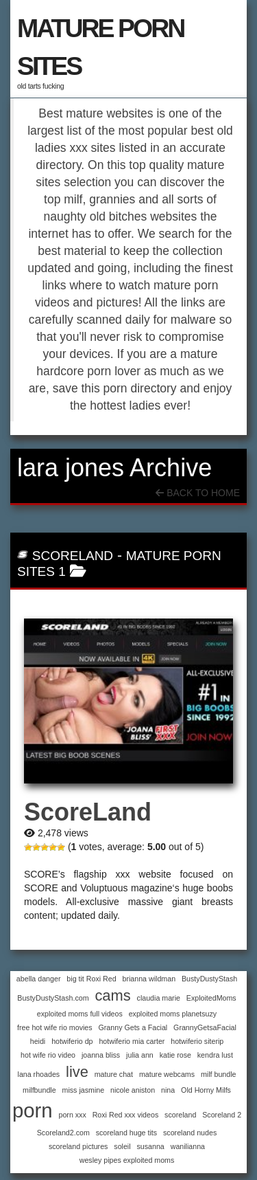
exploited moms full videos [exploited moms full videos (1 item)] (80, 1014)
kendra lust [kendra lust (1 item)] (215, 1055)
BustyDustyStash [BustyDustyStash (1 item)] (209, 979)
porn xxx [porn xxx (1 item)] (72, 1115)
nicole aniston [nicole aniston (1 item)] (132, 1090)
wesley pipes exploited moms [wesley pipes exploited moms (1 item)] (127, 1160)
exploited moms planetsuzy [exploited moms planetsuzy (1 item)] (173, 1014)
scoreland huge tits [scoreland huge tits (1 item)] (126, 1132)
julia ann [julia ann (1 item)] (140, 1055)
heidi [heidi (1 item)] (38, 1041)
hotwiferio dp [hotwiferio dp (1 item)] (72, 1041)
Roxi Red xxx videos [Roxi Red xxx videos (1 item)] (126, 1115)
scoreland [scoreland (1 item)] (180, 1115)
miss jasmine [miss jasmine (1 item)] (83, 1090)
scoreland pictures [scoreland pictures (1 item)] (78, 1146)
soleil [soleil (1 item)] (122, 1146)
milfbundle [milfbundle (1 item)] (39, 1090)
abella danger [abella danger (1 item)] (38, 979)
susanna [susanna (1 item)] (150, 1146)
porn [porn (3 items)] (32, 1110)
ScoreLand (72, 555)
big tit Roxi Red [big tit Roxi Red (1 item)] (91, 979)
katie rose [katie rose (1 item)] (175, 1055)
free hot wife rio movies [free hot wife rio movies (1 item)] (55, 1027)
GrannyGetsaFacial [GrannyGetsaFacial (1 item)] (204, 1027)
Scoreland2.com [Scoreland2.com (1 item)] (63, 1132)
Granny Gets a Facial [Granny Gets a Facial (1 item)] (133, 1027)
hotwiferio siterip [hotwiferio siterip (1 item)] (197, 1041)
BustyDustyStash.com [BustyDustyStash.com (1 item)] (52, 998)
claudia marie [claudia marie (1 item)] (158, 998)
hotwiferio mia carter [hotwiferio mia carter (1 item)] (131, 1041)
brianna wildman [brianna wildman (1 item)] (149, 979)
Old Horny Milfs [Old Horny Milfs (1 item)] (206, 1090)
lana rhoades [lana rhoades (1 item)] (39, 1074)
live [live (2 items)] (77, 1071)
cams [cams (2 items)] (112, 995)
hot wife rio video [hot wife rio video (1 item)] (48, 1055)
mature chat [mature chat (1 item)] (114, 1074)
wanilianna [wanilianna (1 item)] (188, 1146)
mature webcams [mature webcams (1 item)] (167, 1074)
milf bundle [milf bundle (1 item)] (218, 1074)
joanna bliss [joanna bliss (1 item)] (101, 1055)
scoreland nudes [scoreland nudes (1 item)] (190, 1132)
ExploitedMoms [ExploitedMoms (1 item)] (211, 998)
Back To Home (198, 492)
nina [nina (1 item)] (168, 1090)
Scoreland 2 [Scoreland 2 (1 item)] (221, 1115)
